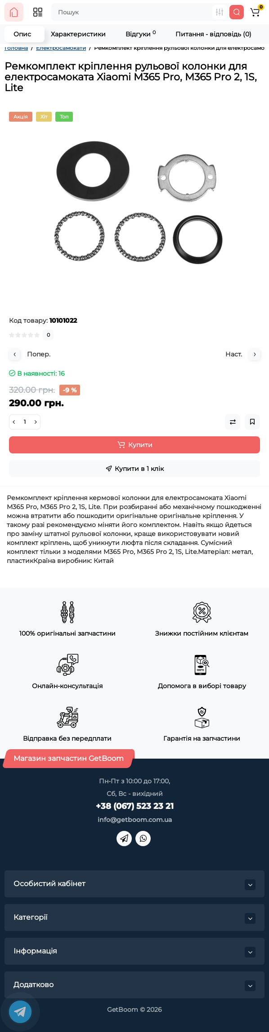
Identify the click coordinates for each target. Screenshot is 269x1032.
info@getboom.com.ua (135, 820)
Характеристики (78, 34)
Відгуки (141, 34)
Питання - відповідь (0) (213, 34)
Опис (22, 34)
